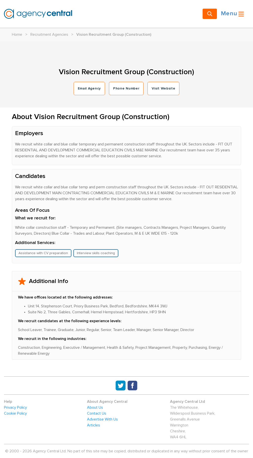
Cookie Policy (15, 413)
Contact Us (96, 413)
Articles (93, 425)
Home (17, 34)
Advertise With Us (102, 419)
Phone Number (126, 88)
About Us (95, 407)
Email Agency (89, 88)
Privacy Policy (15, 407)
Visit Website (163, 88)
